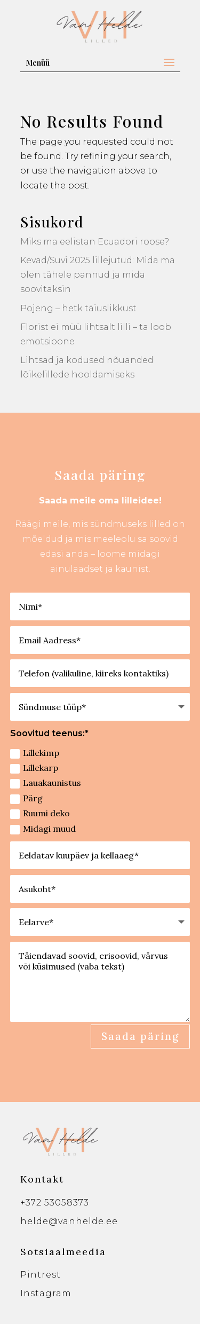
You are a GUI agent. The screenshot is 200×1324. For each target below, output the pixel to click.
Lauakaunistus (45, 783)
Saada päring (140, 1036)
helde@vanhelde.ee (69, 1221)
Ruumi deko (40, 813)
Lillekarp (34, 768)
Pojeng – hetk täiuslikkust (78, 308)
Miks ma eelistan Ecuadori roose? (94, 242)
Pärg (26, 798)
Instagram (45, 1293)
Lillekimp (34, 753)
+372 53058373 (54, 1202)
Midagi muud (43, 828)
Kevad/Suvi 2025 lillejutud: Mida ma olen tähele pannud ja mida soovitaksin (97, 274)
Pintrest (40, 1275)
